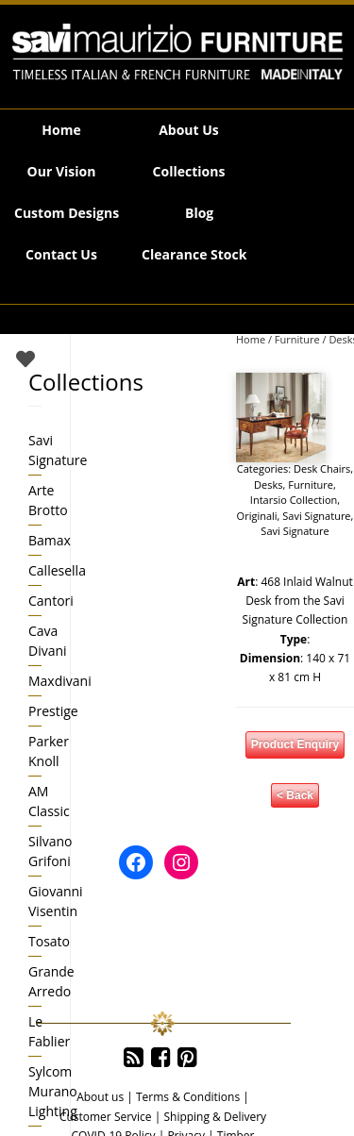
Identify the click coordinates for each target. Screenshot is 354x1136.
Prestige (53, 711)
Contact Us (61, 254)
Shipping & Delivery (214, 1117)
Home (61, 130)
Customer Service (105, 1117)
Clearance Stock (194, 254)
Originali (257, 516)
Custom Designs (66, 213)
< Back (295, 795)
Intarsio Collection (293, 500)
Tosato (49, 941)
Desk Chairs (322, 468)
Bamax (49, 540)
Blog (199, 213)
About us (100, 1097)
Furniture (297, 339)
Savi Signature (316, 516)
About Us (189, 130)
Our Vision (61, 171)
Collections (189, 171)
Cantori (51, 601)
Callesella (57, 570)
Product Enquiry (295, 744)
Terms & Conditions (188, 1097)
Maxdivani (60, 681)
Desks (268, 484)
